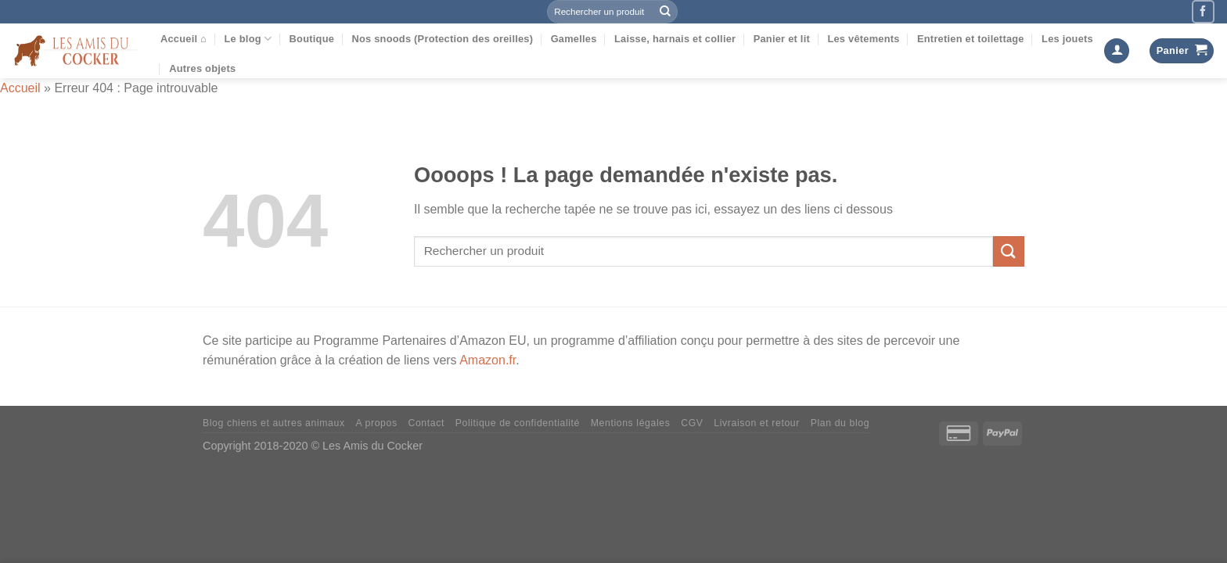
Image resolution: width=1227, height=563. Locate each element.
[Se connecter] (1116, 51)
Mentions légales (631, 423)
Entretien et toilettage (970, 39)
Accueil (20, 88)
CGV (692, 423)
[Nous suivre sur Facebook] (1203, 11)
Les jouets (1067, 39)
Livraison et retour (757, 423)
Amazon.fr (487, 360)
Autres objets (202, 68)
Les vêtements (863, 39)
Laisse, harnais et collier (675, 39)
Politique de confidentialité (517, 423)
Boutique (312, 39)
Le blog (248, 38)
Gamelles (574, 39)
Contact (426, 423)
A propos (376, 423)
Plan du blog (840, 423)
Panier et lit (782, 39)
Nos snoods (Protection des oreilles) (442, 39)
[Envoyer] (665, 11)
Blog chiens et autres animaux (274, 423)
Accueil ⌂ (183, 39)
